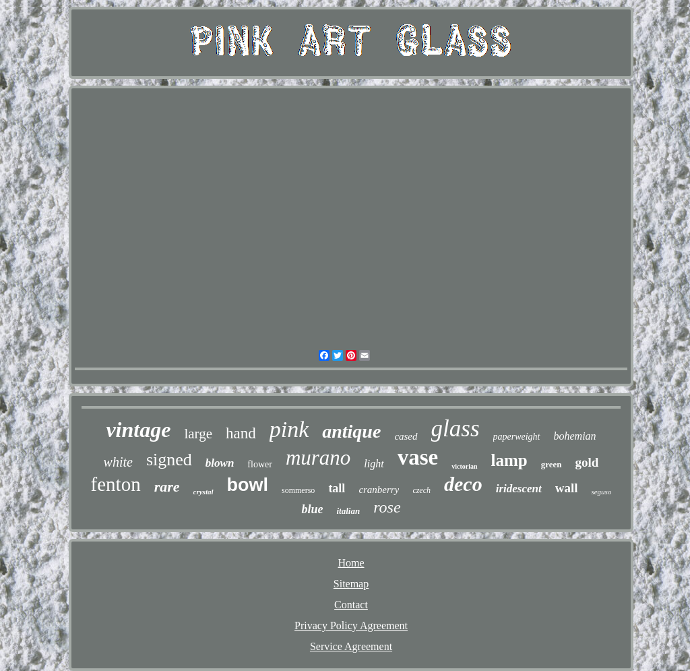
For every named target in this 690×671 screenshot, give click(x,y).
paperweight (516, 437)
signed (169, 459)
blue (312, 509)
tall (336, 488)
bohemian (575, 436)
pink (289, 429)
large (198, 434)
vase (418, 457)
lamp (509, 460)
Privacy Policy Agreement (351, 625)
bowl (248, 485)
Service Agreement (351, 646)
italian (348, 511)
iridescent (519, 488)
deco (463, 484)
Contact (351, 604)
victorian (464, 466)
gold (587, 462)
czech (421, 490)
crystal (203, 492)
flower (259, 464)
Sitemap (351, 583)
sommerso (298, 490)
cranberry (378, 489)
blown (220, 463)
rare (167, 486)
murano (318, 457)
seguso (601, 492)
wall (566, 488)
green (551, 464)
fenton (116, 484)
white (118, 462)
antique (351, 431)
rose (386, 507)
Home (351, 562)
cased (405, 436)
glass (455, 428)
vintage (138, 429)
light (373, 463)
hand (241, 433)
